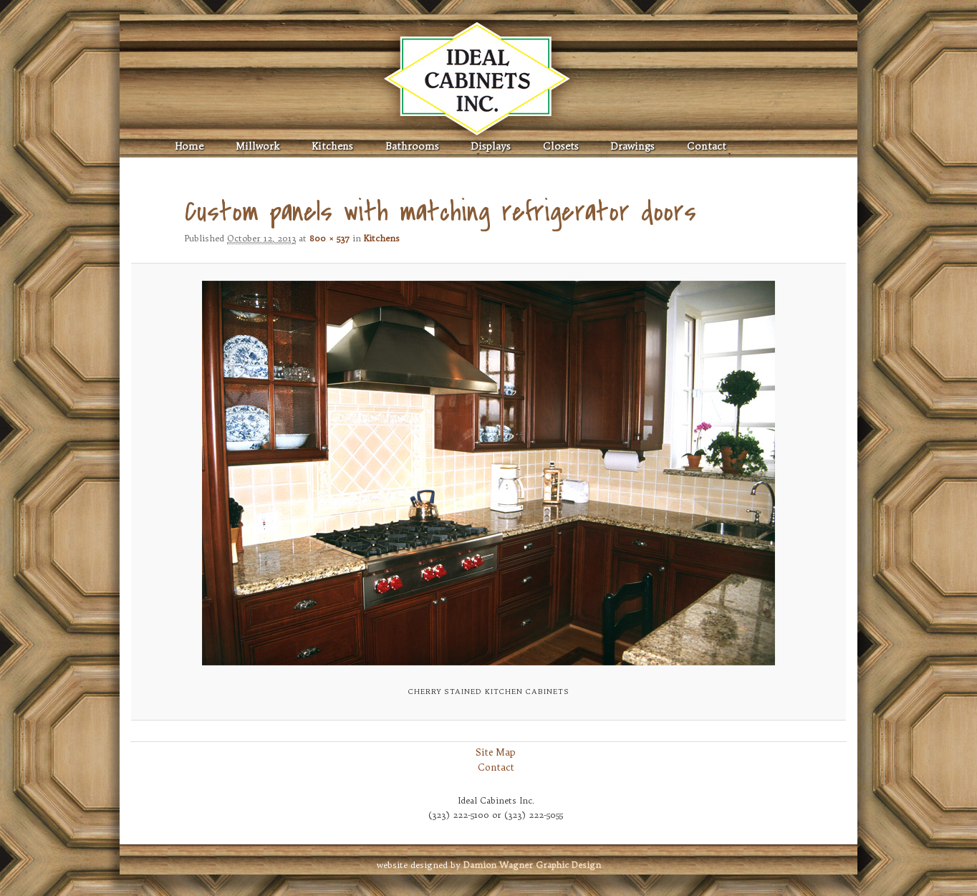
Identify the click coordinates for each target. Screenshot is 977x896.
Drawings (633, 146)
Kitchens (332, 146)
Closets (561, 146)
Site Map (496, 752)
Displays (491, 146)
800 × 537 (329, 238)
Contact (706, 146)
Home (189, 146)
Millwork (257, 146)
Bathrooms (412, 146)
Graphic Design (532, 864)
